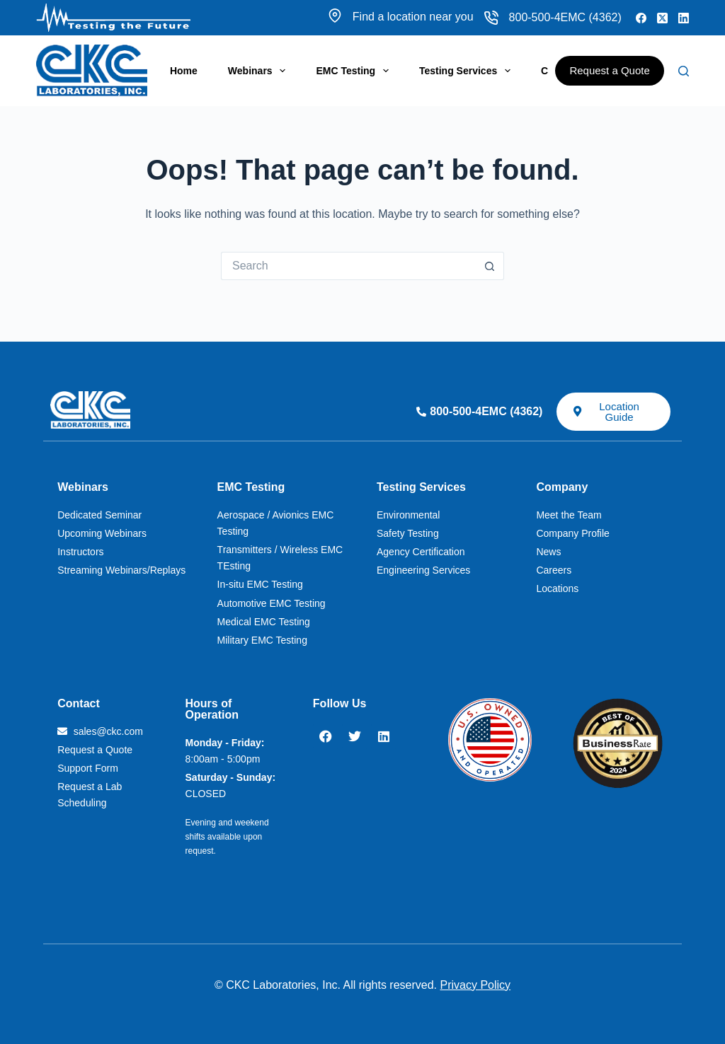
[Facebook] (641, 18)
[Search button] (490, 266)
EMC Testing (355, 70)
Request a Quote (609, 70)
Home (184, 70)
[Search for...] (348, 266)
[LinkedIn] (683, 18)
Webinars (260, 70)
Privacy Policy (475, 985)
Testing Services (467, 70)
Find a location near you (400, 17)
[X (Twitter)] (662, 18)
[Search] (683, 71)
